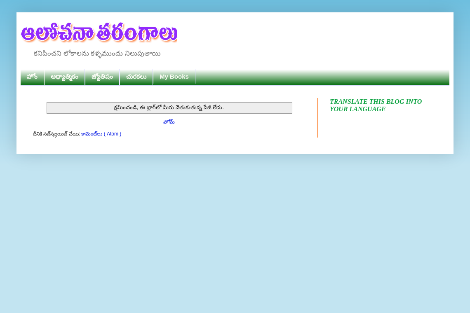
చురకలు (136, 76)
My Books (174, 76)
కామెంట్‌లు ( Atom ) (101, 134)
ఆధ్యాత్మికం (64, 76)
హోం (32, 76)
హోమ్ (169, 122)
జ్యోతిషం (102, 76)
